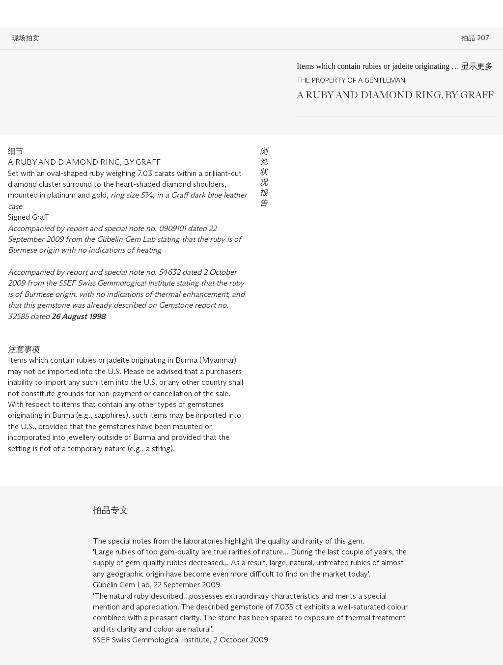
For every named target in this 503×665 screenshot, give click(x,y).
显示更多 (477, 66)
